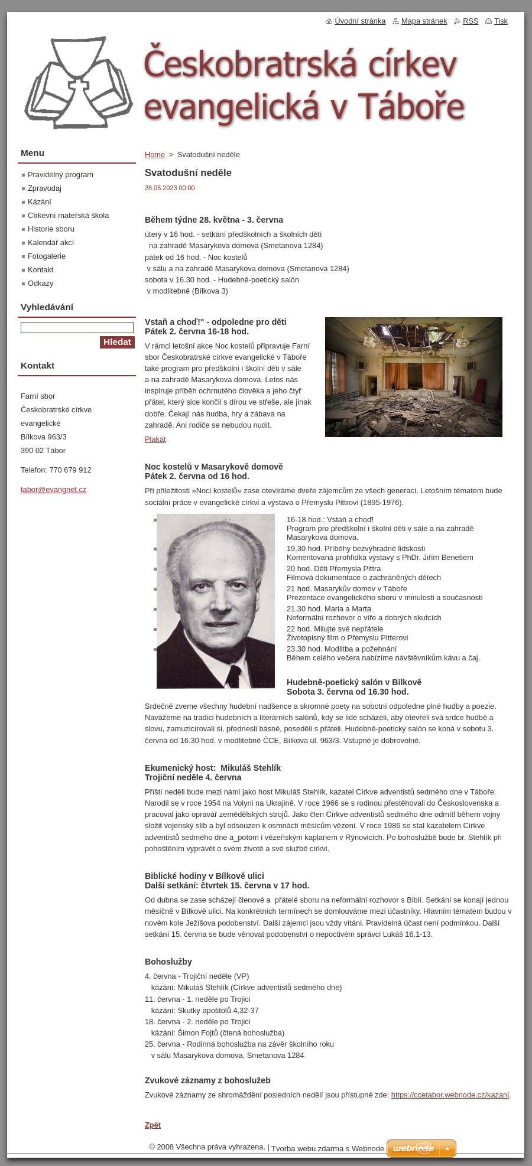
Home (155, 154)
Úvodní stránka (360, 21)
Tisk (501, 21)
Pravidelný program (60, 174)
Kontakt (40, 269)
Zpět (153, 1125)
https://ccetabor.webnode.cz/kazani (450, 1094)
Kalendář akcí (51, 242)
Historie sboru (51, 228)
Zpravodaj (44, 188)
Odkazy (40, 283)
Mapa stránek (424, 21)
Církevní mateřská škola (68, 215)
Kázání (39, 201)
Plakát (155, 439)
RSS (470, 21)
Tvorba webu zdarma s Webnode (327, 1148)
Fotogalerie (47, 256)
